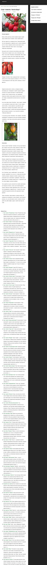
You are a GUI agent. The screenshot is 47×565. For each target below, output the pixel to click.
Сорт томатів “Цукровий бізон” (9, 383)
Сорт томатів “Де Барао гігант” (9, 374)
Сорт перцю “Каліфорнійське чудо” (10, 531)
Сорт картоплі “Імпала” (8, 448)
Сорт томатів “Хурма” (7, 221)
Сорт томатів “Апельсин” (8, 249)
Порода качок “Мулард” (36, 17)
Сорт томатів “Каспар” (8, 293)
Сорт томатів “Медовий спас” (9, 232)
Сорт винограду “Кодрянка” (9, 466)
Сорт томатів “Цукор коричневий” (10, 320)
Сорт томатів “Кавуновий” (8, 302)
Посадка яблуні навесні (36, 20)
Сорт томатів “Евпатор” (8, 394)
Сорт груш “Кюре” (7, 524)
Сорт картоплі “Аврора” (8, 492)
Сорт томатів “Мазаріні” (8, 267)
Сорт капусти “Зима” (7, 439)
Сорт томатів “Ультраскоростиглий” (10, 346)
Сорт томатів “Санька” (8, 258)
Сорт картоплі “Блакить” (8, 559)
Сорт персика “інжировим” (36, 9)
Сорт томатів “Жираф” (8, 337)
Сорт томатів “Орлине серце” (9, 276)
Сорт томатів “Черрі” (7, 311)
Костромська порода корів (36, 12)
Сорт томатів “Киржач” (8, 357)
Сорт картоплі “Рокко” (8, 510)
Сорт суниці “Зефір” (7, 517)
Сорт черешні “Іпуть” (7, 422)
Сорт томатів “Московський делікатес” (11, 402)
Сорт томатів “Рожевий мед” (9, 212)
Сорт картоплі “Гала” (7, 501)
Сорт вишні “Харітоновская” (9, 457)
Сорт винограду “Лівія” (8, 413)
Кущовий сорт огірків (7, 483)
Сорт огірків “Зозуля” (7, 540)
